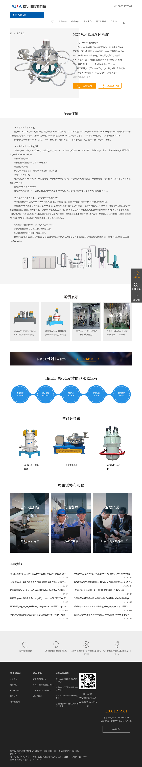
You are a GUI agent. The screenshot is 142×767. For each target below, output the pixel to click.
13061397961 (112, 86)
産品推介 (63, 21)
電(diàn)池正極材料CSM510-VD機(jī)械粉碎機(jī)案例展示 (24, 334)
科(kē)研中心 (15, 690)
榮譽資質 (13, 685)
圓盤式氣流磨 (71, 465)
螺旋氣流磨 (37, 696)
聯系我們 (114, 21)
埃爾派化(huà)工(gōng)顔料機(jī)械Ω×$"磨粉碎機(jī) (117, 334)
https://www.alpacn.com (23, 754)
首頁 (52, 21)
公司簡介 (13, 679)
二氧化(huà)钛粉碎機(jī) (42, 690)
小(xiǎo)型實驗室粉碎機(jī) (43, 685)
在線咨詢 (87, 85)
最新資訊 (16, 564)
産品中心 (37, 673)
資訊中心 (88, 21)
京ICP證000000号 (51, 751)
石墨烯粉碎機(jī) (39, 679)
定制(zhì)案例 (62, 673)
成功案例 (75, 21)
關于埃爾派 (101, 21)
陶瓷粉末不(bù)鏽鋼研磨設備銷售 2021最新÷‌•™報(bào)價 (99, 590)
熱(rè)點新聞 (15, 702)
